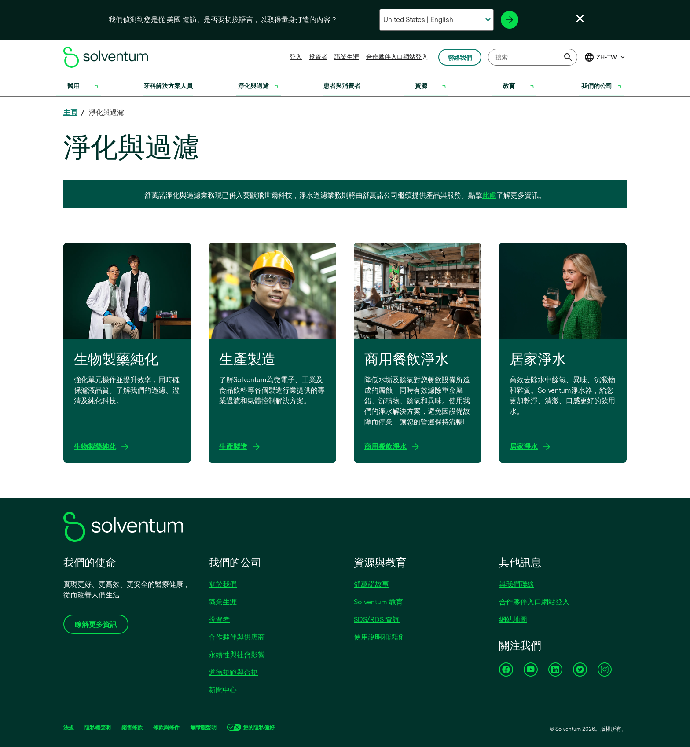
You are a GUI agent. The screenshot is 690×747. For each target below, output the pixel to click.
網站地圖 (513, 619)
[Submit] (568, 57)
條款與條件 (166, 728)
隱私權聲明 (97, 728)
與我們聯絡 (516, 584)
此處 (489, 195)
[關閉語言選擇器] (580, 18)
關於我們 (223, 584)
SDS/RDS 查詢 (377, 619)
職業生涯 (346, 56)
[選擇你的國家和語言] (436, 20)
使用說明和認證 (378, 637)
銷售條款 (132, 728)
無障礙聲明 (203, 728)
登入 (296, 56)
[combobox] (532, 57)
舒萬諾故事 (371, 584)
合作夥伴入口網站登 (394, 56)
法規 (68, 728)
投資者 (318, 56)
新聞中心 (223, 690)
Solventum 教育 (378, 602)
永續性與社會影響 (237, 655)
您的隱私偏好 (259, 728)
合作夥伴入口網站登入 (534, 602)
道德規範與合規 (233, 672)
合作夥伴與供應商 (237, 637)
